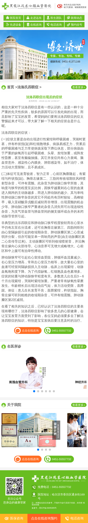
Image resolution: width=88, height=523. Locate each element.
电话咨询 (54, 24)
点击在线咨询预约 (44, 518)
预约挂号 (74, 24)
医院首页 (13, 17)
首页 (10, 87)
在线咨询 (34, 24)
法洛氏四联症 (27, 87)
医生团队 (54, 17)
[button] (44, 75)
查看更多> (78, 87)
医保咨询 (13, 518)
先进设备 (13, 24)
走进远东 (34, 17)
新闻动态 (74, 17)
